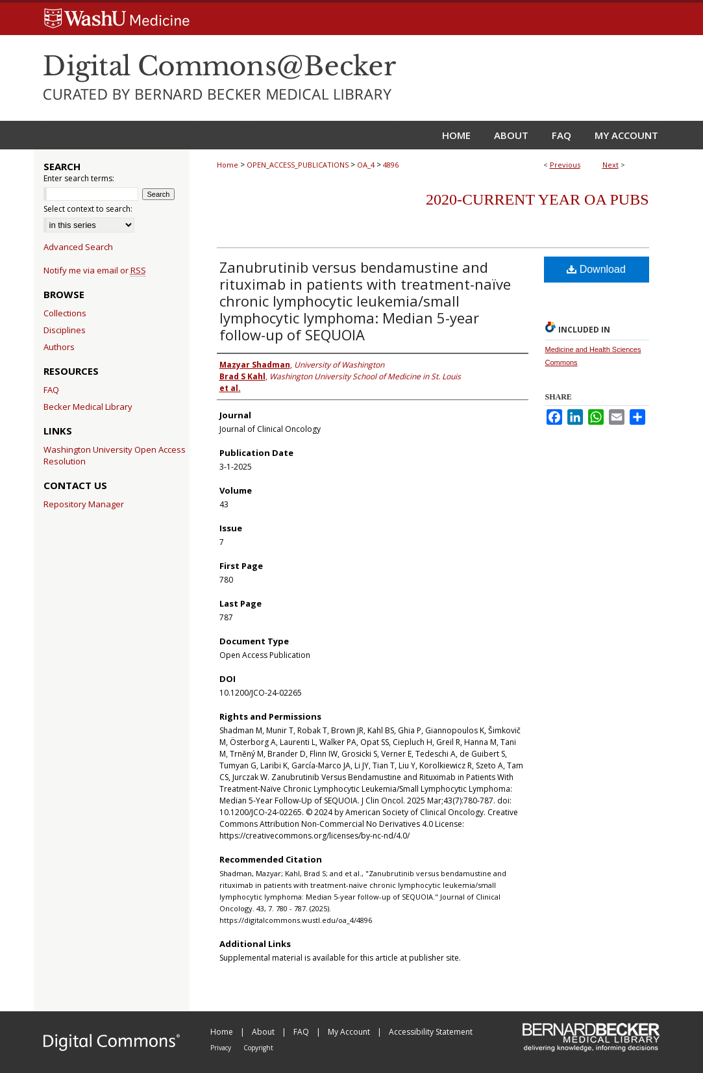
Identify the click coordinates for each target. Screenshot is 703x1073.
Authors (59, 347)
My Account (350, 1031)
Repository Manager (83, 504)
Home (227, 165)
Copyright (258, 1047)
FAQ (51, 390)
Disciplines (64, 330)
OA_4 (366, 165)
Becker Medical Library (87, 406)
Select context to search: (87, 208)
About (264, 1031)
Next (610, 165)
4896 (391, 165)
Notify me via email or (94, 270)
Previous (565, 165)
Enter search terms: (78, 178)
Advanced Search (78, 247)
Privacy (221, 1047)
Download (596, 269)
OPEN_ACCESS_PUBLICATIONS (298, 165)
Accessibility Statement (431, 1031)
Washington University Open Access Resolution (114, 455)
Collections (64, 313)
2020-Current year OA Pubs (537, 199)
